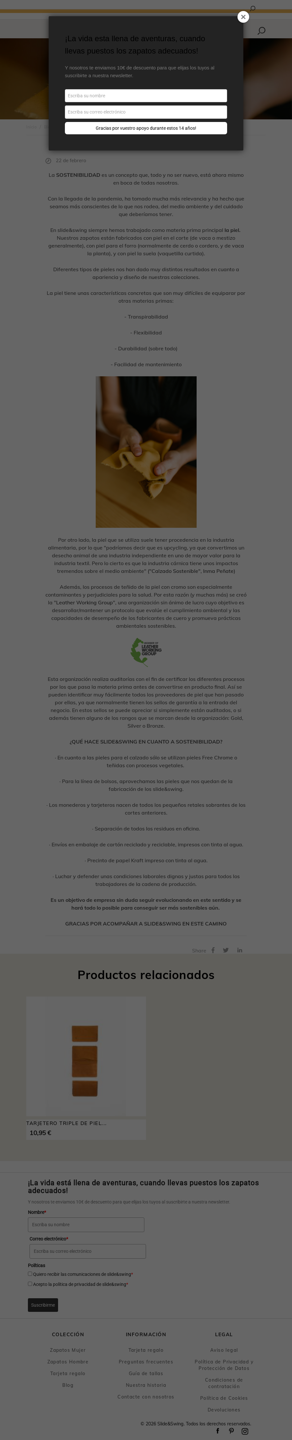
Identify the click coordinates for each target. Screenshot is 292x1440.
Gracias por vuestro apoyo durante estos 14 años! (146, 128)
